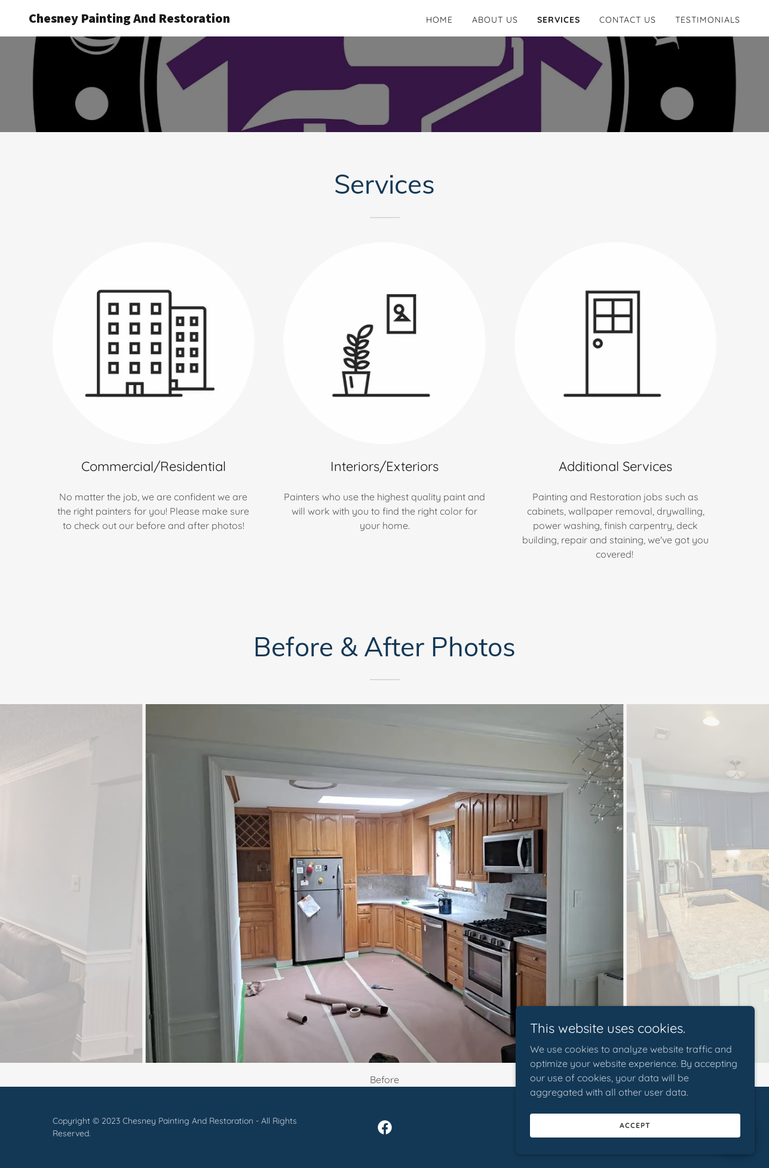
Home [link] (439, 19)
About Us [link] (495, 19)
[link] (153, 19)
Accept (635, 1141)
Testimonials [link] (707, 19)
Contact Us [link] (627, 19)
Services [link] (558, 19)
